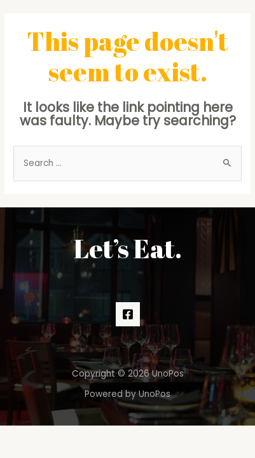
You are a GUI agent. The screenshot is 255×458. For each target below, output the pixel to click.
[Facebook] (128, 314)
